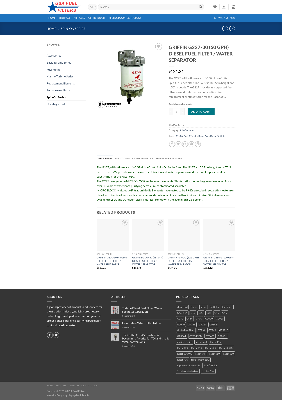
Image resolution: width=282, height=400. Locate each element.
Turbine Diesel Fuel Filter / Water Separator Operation (142, 309)
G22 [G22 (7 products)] (201, 312)
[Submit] (200, 7)
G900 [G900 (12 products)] (199, 318)
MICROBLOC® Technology (125, 17)
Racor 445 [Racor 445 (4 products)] (215, 342)
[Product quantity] (176, 111)
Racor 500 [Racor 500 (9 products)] (210, 348)
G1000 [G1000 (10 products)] (209, 318)
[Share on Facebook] (172, 144)
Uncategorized (56, 104)
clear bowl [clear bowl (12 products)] (182, 307)
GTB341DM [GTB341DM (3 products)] (195, 336)
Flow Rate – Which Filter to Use (141, 323)
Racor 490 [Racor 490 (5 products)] (196, 348)
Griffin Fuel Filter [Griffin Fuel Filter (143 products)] (185, 330)
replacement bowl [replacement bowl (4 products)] (200, 359)
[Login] (224, 7)
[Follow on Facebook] (50, 335)
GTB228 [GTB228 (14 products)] (223, 330)
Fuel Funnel (54, 69)
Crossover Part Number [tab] (166, 158)
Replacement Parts (58, 90)
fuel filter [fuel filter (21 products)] (214, 307)
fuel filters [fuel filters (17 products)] (227, 307)
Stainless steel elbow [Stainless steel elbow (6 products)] (188, 371)
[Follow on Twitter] (56, 335)
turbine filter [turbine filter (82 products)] (208, 371)
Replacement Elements (61, 83)
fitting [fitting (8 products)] (204, 307)
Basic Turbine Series (59, 62)
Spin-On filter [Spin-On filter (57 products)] (210, 365)
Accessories (54, 55)
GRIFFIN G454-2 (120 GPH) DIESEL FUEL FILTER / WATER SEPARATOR (218, 261)
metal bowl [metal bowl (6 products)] (201, 342)
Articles (79, 17)
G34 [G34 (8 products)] (208, 312)
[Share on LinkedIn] (198, 144)
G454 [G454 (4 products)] (190, 318)
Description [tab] (105, 158)
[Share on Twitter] (178, 144)
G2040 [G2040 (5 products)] (181, 324)
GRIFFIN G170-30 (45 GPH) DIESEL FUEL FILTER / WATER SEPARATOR (112, 261)
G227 (183, 136)
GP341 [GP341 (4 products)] (213, 324)
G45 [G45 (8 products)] (216, 312)
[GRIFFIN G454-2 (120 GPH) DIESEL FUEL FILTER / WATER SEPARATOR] (219, 235)
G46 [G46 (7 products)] (224, 312)
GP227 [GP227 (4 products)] (202, 324)
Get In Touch (96, 17)
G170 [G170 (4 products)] (180, 318)
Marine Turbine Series (60, 76)
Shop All (64, 17)
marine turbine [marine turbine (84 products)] (184, 342)
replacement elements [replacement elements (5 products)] (188, 365)
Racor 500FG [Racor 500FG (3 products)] (226, 348)
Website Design (55, 395)
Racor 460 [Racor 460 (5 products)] (182, 348)
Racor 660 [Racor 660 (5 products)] (214, 353)
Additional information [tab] (131, 158)
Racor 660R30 (217, 136)
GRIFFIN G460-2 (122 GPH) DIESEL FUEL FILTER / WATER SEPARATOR (183, 261)
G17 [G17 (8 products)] (193, 312)
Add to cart (201, 111)
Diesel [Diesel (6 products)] (194, 307)
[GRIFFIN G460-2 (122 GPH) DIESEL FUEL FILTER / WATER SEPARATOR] (184, 235)
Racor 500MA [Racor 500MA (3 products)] (184, 353)
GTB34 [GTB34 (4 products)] (201, 330)
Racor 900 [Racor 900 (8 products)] (182, 359)
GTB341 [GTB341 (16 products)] (181, 336)
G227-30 (192, 136)
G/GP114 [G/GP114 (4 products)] (182, 312)
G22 (176, 136)
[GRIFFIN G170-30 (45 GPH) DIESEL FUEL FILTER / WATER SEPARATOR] (113, 235)
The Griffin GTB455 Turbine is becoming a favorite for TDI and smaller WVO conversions (146, 338)
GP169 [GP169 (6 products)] (191, 324)
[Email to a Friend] (185, 144)
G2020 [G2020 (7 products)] (220, 318)
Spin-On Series (73, 29)
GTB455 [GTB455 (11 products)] (210, 336)
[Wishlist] (215, 7)
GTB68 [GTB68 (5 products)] (212, 330)
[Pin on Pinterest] (191, 144)
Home (52, 17)
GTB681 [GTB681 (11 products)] (222, 336)
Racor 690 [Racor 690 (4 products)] (228, 353)
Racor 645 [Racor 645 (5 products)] (200, 353)
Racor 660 (203, 136)
